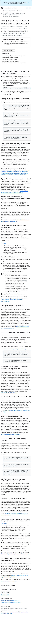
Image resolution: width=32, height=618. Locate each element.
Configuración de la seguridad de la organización (13, 13)
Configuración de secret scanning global (13, 439)
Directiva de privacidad (5, 594)
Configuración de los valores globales (11, 16)
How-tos (19, 10)
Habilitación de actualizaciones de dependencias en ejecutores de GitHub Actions (15, 198)
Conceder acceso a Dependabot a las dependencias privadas (12, 306)
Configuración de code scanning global (15, 333)
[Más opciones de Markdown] (14, 50)
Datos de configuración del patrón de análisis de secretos (15, 554)
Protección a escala (7, 12)
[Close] (28, 2)
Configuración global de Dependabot (15, 99)
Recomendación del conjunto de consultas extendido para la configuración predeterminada (14, 368)
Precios (26, 611)
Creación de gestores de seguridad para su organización (16, 559)
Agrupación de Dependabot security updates (16, 179)
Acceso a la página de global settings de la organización (15, 72)
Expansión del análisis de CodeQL (12, 416)
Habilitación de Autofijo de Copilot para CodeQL (14, 349)
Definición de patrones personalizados (14, 498)
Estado (22, 611)
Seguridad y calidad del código (9, 10)
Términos (12, 611)
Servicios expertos (5, 613)
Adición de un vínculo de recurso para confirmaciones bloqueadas (13, 480)
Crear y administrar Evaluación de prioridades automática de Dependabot (15, 144)
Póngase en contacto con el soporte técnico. (11, 602)
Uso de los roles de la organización (9, 581)
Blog (11, 613)
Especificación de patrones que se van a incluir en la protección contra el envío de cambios (15, 520)
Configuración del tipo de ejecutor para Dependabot (13, 226)
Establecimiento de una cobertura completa (12, 14)
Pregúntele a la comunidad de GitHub (9, 600)
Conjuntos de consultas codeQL (8, 392)
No (8, 592)
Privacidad (17, 611)
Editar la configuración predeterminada (10, 434)
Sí (3, 592)
